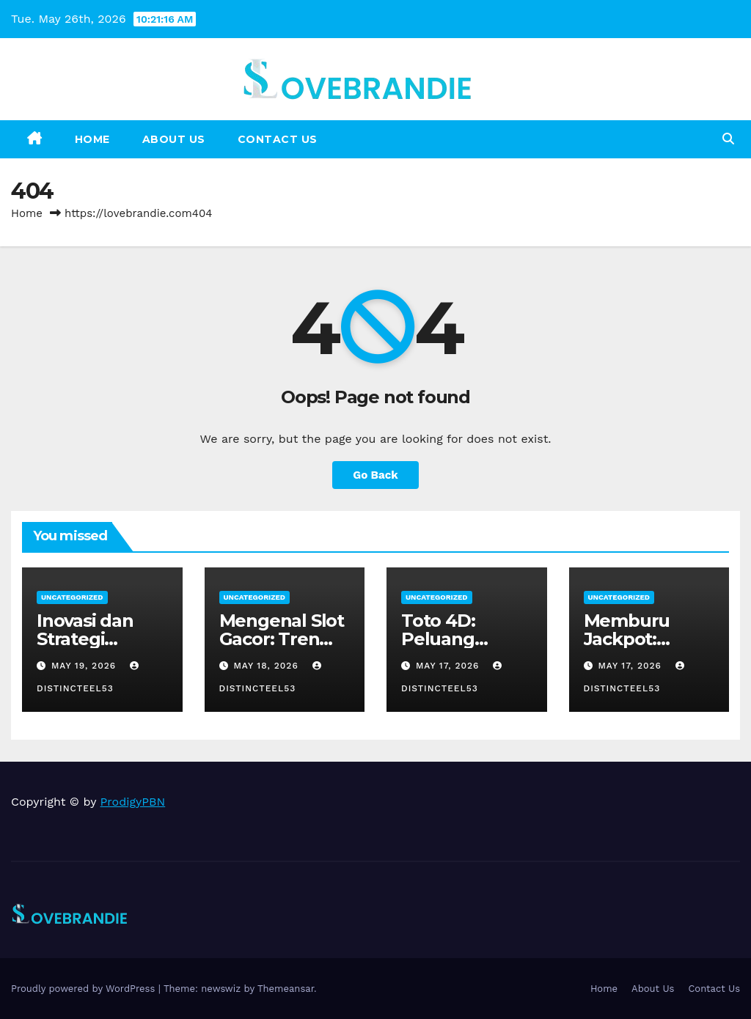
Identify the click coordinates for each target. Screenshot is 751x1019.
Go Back (375, 475)
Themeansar (285, 988)
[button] (728, 139)
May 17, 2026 (449, 666)
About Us (173, 139)
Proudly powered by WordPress (84, 988)
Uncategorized (72, 597)
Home (92, 139)
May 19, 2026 (85, 666)
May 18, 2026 (267, 666)
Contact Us (278, 139)
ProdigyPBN (133, 802)
